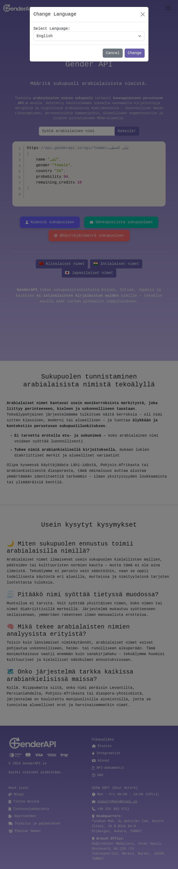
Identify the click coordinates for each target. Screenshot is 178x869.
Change (135, 53)
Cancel (113, 53)
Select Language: (52, 29)
